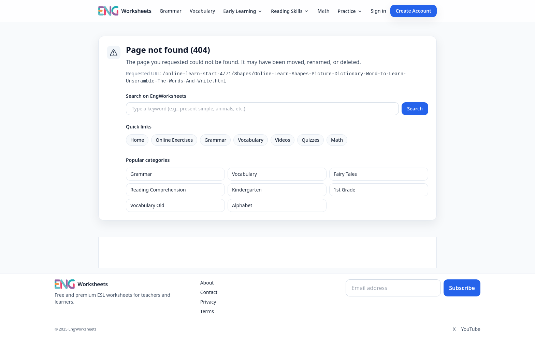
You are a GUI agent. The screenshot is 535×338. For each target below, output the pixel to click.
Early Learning (243, 11)
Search (415, 108)
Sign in (378, 10)
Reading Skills (290, 11)
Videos (282, 140)
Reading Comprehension (158, 189)
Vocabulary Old (147, 205)
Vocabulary (202, 10)
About (207, 282)
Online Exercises (174, 140)
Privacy (208, 301)
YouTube (470, 329)
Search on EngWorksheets (156, 96)
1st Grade (344, 189)
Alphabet (242, 205)
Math (323, 10)
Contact (209, 292)
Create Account (413, 10)
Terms (207, 311)
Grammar (171, 10)
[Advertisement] (267, 252)
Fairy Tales (345, 174)
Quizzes (310, 140)
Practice (349, 11)
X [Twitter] (454, 329)
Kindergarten (247, 189)
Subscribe (462, 288)
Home (137, 140)
